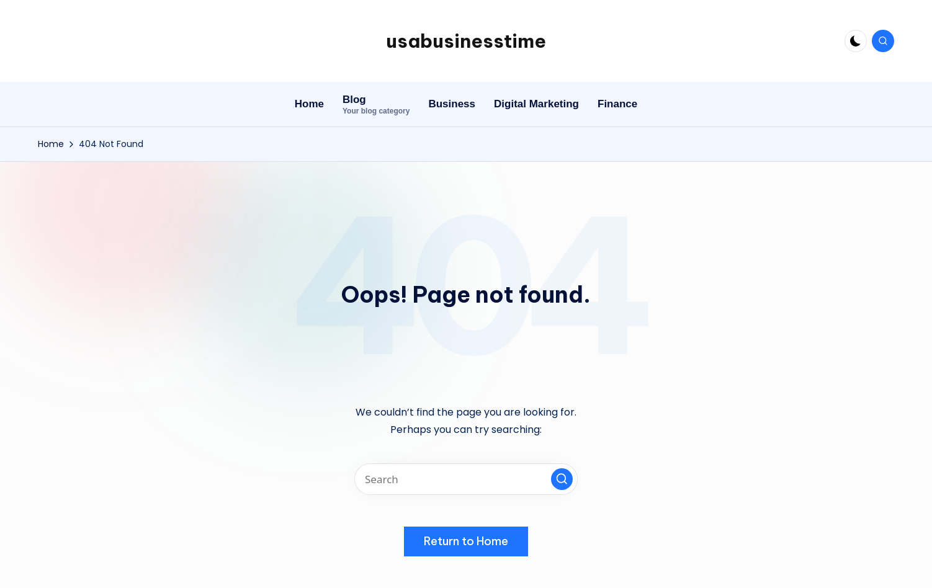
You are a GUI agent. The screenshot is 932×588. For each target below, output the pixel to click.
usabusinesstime (466, 41)
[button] (562, 479)
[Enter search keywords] (466, 479)
